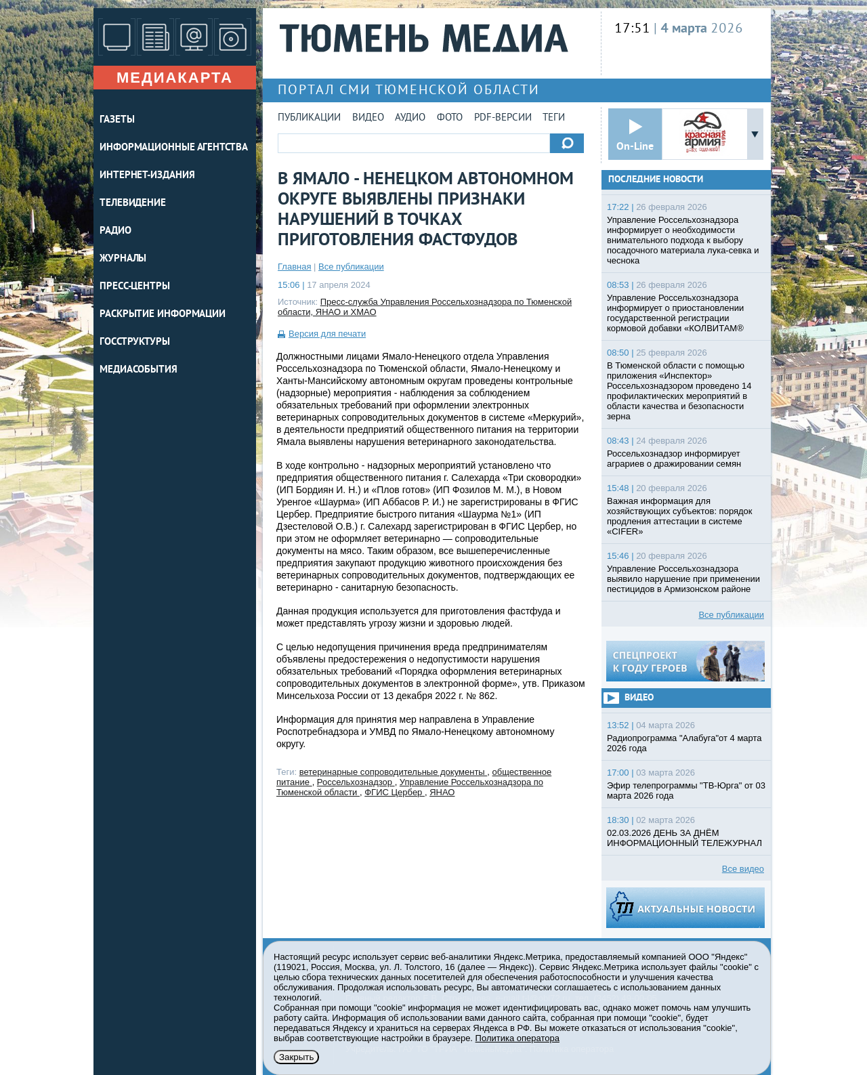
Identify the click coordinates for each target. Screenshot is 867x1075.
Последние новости (655, 180)
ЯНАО (441, 792)
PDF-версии (503, 118)
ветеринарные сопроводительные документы (393, 772)
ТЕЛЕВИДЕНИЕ (133, 203)
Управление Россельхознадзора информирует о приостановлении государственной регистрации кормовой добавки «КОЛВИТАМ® (675, 313)
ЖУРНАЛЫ (123, 259)
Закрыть (296, 1057)
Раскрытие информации (163, 314)
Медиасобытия (138, 370)
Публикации (309, 118)
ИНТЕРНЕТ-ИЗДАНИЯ (147, 175)
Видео (368, 118)
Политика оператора (517, 1038)
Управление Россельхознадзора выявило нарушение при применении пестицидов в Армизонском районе (683, 579)
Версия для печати (327, 334)
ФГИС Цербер (394, 792)
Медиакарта (175, 77)
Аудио (410, 118)
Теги (554, 118)
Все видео (743, 869)
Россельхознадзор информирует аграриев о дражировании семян (674, 458)
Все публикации (351, 266)
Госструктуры (135, 342)
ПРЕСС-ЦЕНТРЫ (135, 286)
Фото (450, 118)
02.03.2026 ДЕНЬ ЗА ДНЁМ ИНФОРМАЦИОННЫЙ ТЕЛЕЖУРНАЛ (684, 838)
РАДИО (115, 231)
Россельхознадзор (356, 782)
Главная (294, 266)
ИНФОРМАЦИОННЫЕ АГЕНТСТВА (174, 148)
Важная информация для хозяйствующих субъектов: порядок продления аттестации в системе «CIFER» (680, 516)
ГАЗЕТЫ (117, 120)
